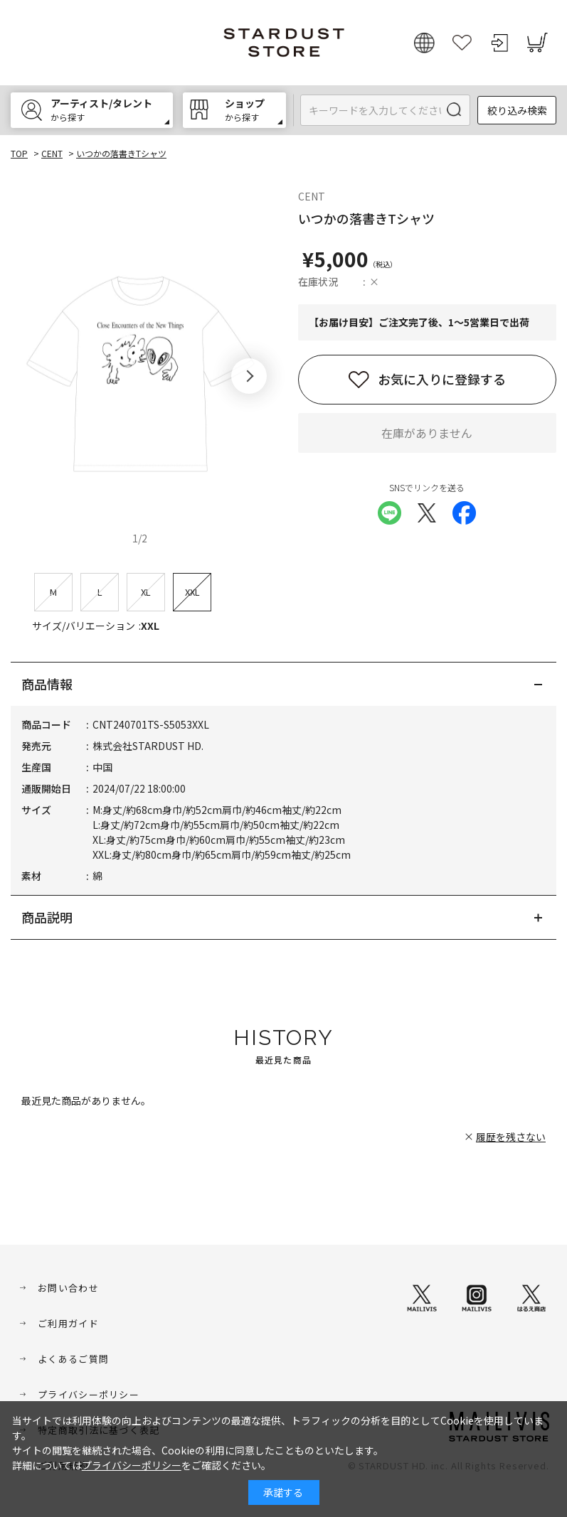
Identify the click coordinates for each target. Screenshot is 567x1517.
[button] (249, 376)
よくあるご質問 (73, 1359)
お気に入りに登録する (442, 379)
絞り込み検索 (517, 110)
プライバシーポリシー (88, 1394)
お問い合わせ (68, 1287)
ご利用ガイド (68, 1323)
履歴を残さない (511, 1137)
